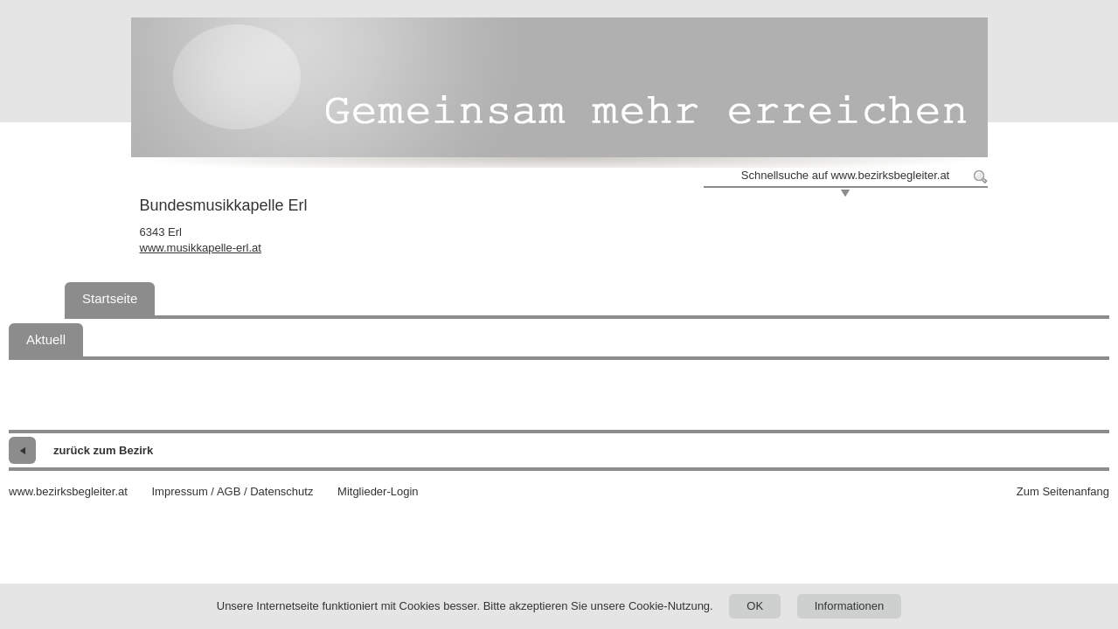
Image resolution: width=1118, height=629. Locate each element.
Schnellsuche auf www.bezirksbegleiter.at (845, 175)
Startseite (109, 298)
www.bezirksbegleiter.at (68, 491)
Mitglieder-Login (378, 491)
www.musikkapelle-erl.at (200, 247)
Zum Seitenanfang (1063, 491)
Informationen (850, 605)
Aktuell (46, 339)
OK (754, 605)
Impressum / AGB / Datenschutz (232, 491)
